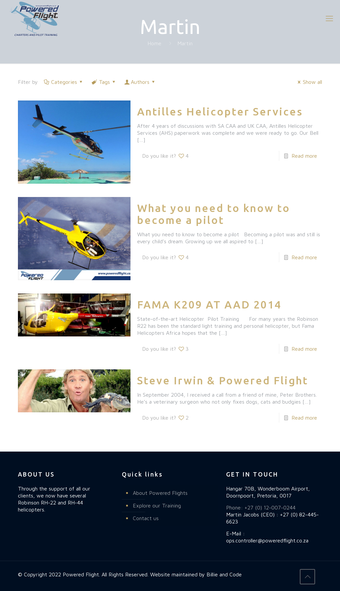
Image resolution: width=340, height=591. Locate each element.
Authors (140, 82)
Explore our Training (157, 505)
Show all (309, 82)
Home (154, 43)
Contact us (146, 518)
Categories (64, 82)
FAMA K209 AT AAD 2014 (209, 304)
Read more (304, 156)
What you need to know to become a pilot (213, 214)
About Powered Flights (160, 493)
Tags (104, 82)
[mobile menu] (329, 18)
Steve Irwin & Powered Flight (222, 380)
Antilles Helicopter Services (220, 111)
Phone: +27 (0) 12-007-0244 (261, 507)
